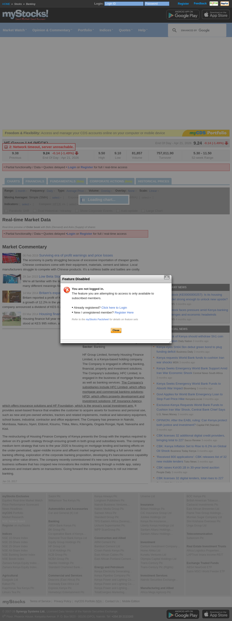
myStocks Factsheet (97, 319)
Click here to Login (114, 307)
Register (183, 3)
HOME (6, 4)
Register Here (124, 312)
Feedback (200, 3)
